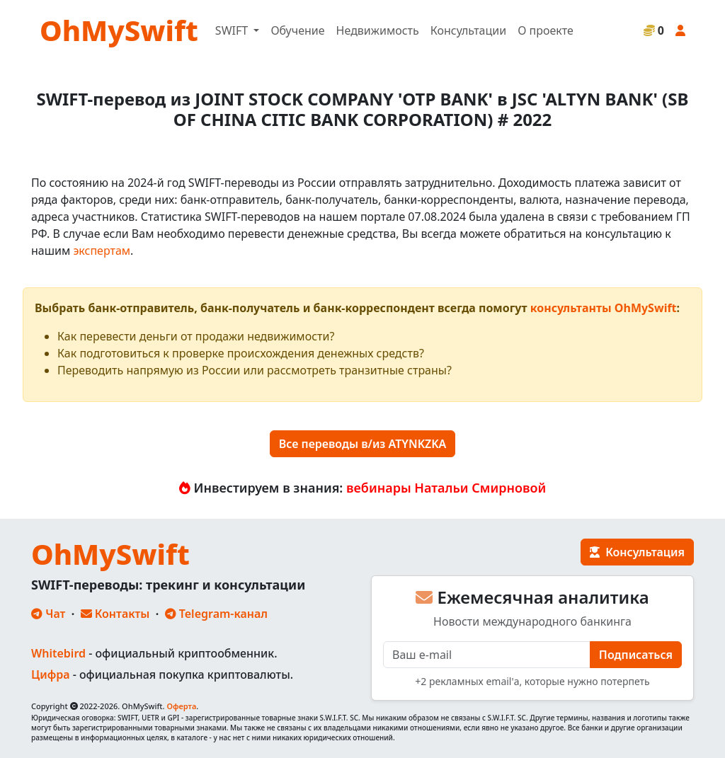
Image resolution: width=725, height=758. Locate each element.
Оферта (181, 706)
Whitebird (58, 653)
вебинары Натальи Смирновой (446, 487)
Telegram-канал (216, 613)
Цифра (50, 674)
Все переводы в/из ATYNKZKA (363, 444)
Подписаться (636, 654)
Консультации (468, 30)
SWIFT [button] (233, 30)
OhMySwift (119, 30)
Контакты (115, 613)
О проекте (545, 30)
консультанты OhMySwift (603, 308)
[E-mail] (486, 654)
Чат (48, 613)
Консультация (637, 552)
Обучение (297, 30)
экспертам (101, 250)
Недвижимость (377, 30)
